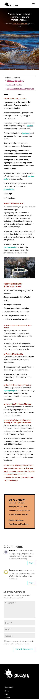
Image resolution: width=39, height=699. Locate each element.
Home (7, 691)
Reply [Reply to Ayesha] (31, 563)
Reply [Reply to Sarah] (31, 583)
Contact (7, 698)
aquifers (30, 126)
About (7, 694)
